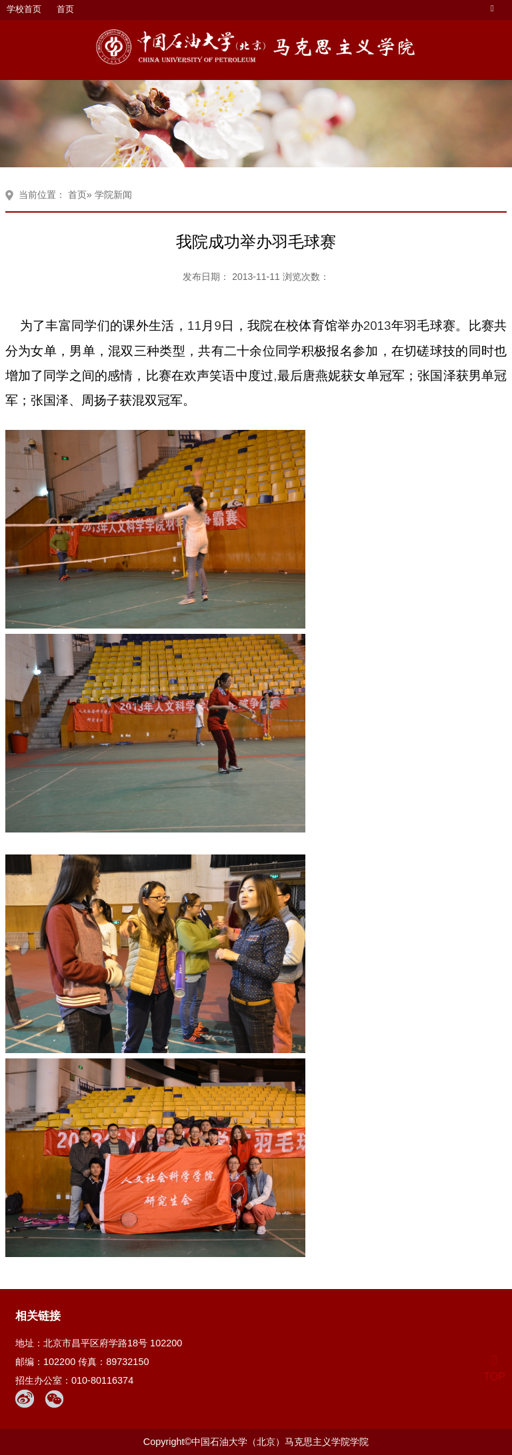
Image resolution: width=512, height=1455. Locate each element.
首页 (65, 9)
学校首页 (24, 9)
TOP (494, 1368)
